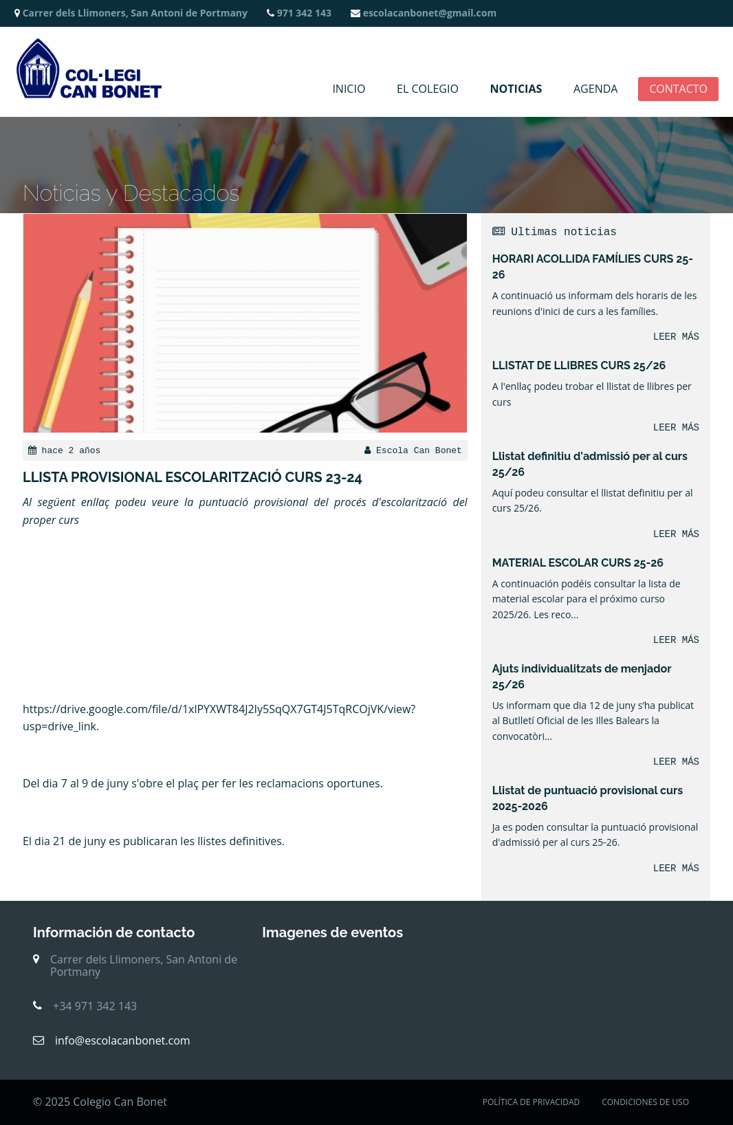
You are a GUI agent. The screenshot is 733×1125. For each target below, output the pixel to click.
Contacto (678, 89)
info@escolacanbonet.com (122, 1040)
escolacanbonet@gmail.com (423, 12)
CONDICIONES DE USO (645, 1102)
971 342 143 (299, 12)
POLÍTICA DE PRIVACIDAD (531, 1102)
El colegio (428, 89)
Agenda (595, 89)
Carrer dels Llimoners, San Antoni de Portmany (131, 12)
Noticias (516, 89)
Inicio (348, 89)
